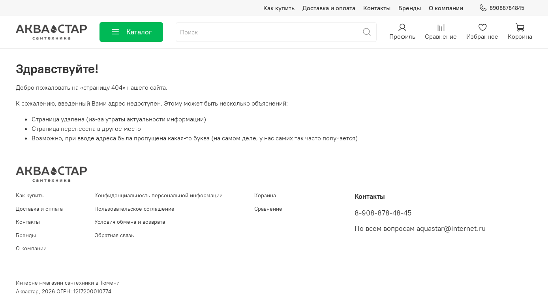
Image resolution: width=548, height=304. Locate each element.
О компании (446, 8)
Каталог (131, 32)
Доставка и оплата (328, 8)
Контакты (376, 8)
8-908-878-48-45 (383, 213)
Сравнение (268, 208)
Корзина (265, 195)
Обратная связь (114, 235)
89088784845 (501, 8)
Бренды (409, 8)
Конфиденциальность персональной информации (158, 195)
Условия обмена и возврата (129, 221)
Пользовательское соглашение (134, 208)
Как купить (279, 8)
